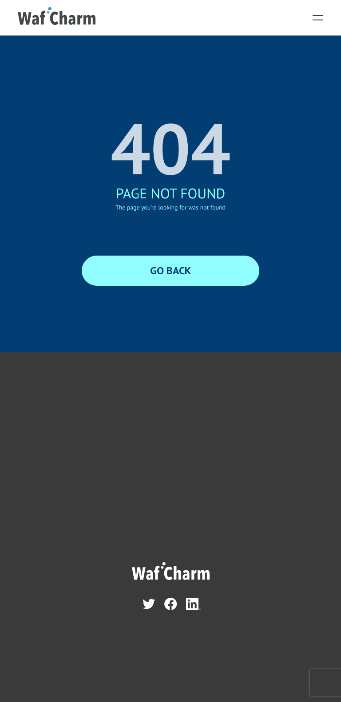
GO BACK (170, 270)
